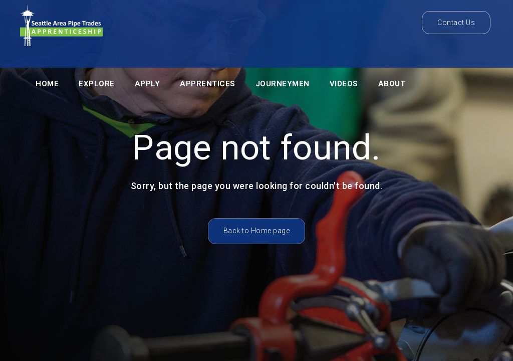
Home (47, 83)
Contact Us (456, 23)
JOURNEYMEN (282, 83)
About (392, 83)
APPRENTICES (207, 83)
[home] (61, 28)
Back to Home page (256, 231)
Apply (147, 83)
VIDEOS (344, 83)
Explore (97, 83)
